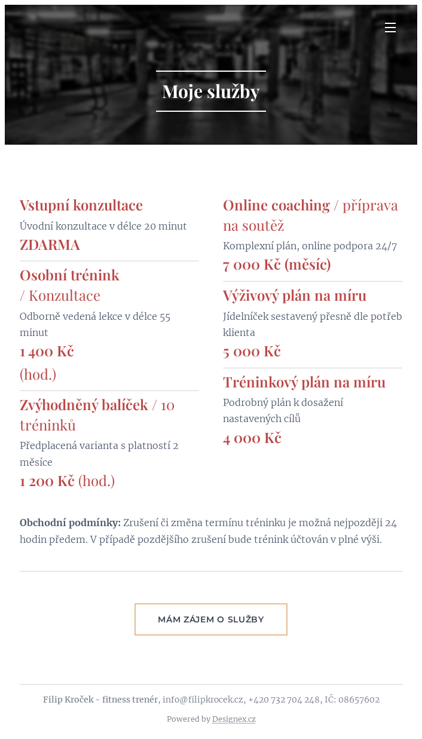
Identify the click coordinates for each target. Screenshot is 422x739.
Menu (390, 27)
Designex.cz (234, 718)
